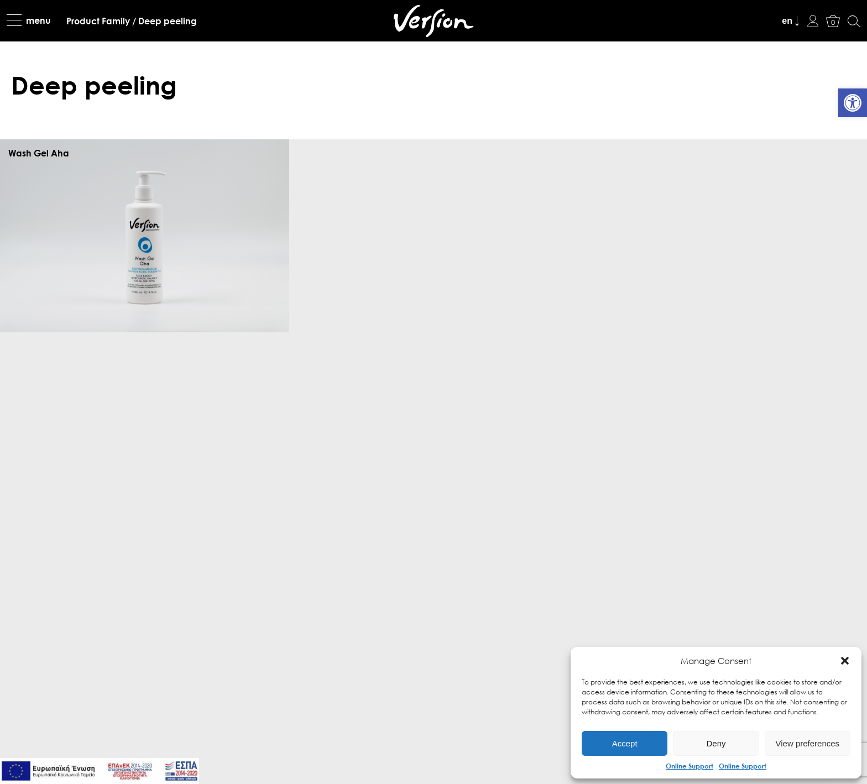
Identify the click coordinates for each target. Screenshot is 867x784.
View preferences (808, 743)
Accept (625, 743)
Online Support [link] (689, 765)
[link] (852, 102)
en (787, 20)
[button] (844, 660)
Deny (715, 743)
